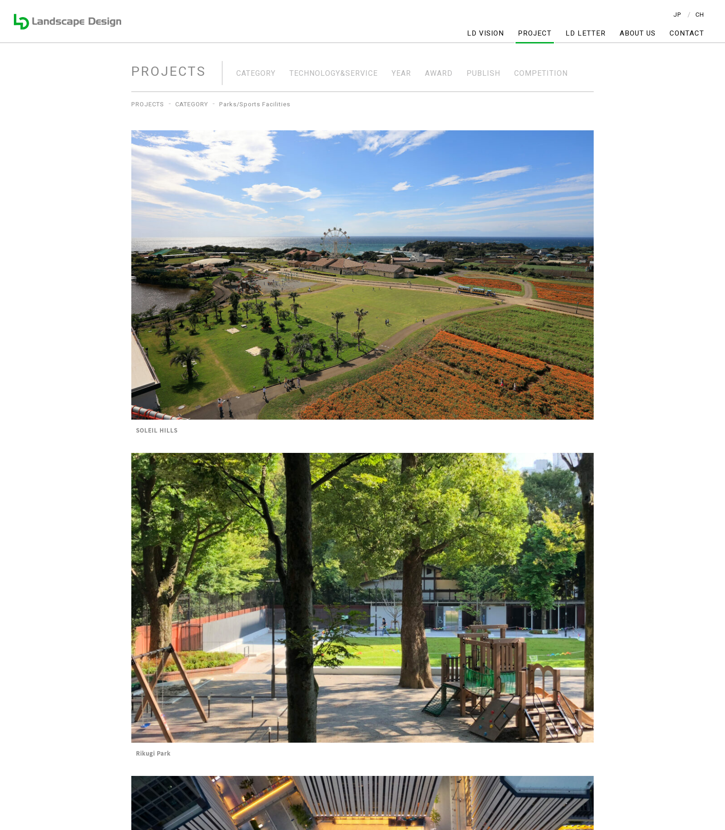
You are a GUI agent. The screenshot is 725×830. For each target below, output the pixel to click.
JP (677, 15)
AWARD (439, 73)
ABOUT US (638, 33)
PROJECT (535, 33)
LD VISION (485, 33)
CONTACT (687, 33)
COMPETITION (541, 73)
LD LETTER (585, 33)
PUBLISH (483, 73)
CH (699, 15)
